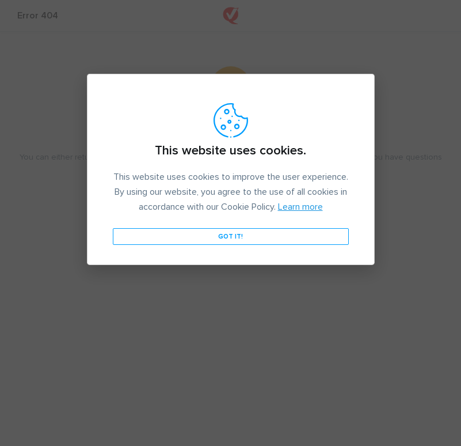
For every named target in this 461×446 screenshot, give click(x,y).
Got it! (230, 236)
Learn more (300, 207)
